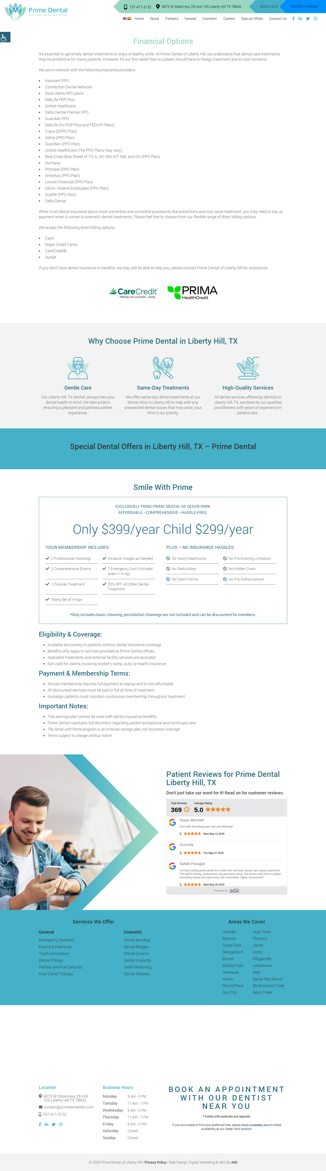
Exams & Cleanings (55, 946)
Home (139, 18)
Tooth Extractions (54, 953)
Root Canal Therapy (56, 973)
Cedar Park (231, 945)
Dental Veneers (136, 973)
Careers (229, 18)
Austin (227, 979)
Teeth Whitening (137, 967)
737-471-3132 (137, 7)
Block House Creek (269, 985)
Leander (229, 931)
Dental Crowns (136, 953)
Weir (256, 972)
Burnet (228, 958)
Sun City (229, 992)
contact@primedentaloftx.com (66, 1107)
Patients (171, 18)
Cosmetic (209, 18)
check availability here (255, 1125)
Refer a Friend (304, 6)
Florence (260, 938)
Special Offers (252, 18)
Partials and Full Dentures (61, 967)
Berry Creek (262, 992)
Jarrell (258, 945)
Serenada (230, 972)
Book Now (269, 6)
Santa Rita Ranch (268, 979)
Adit (234, 1162)
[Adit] (234, 890)
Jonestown (262, 965)
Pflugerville (262, 958)
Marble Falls (232, 965)
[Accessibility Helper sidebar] (5, 37)
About (154, 18)
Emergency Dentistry (56, 940)
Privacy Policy (155, 1162)
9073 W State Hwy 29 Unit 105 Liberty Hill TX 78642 (198, 6)
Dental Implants (137, 960)
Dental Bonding (137, 940)
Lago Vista (262, 931)
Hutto (257, 952)
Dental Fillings (51, 960)
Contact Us (278, 18)
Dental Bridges (136, 946)
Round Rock (232, 985)
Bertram (229, 938)
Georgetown (232, 952)
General (190, 18)
